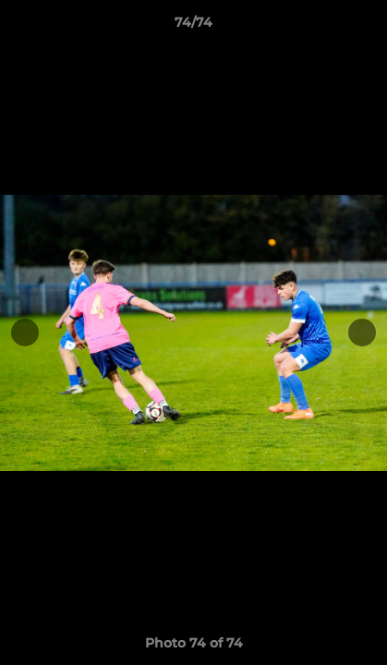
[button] (365, 26)
